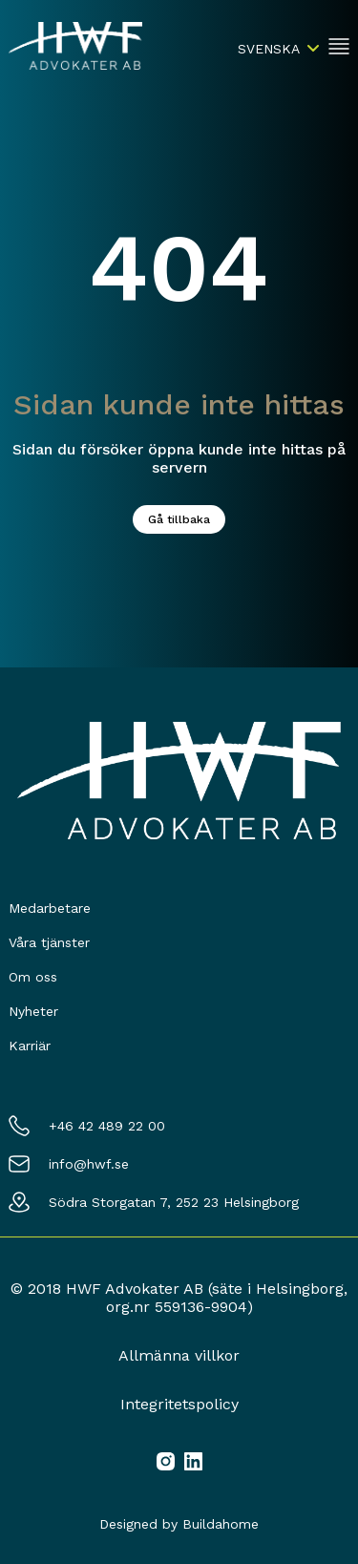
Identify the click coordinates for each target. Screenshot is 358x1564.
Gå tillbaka (179, 519)
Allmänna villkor (179, 1355)
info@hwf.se (89, 1164)
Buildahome (220, 1524)
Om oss (33, 976)
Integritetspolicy (179, 1404)
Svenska (269, 48)
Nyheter (33, 1011)
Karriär (30, 1045)
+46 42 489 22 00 (107, 1125)
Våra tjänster (49, 942)
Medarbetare (50, 908)
